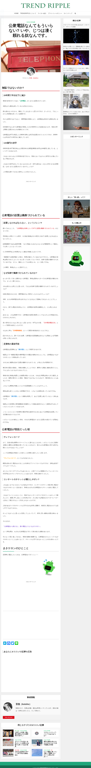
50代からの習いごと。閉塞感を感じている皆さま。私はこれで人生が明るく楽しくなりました (76, 47)
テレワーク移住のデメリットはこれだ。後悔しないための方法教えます (76, 69)
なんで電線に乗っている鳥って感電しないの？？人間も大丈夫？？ (51, 752)
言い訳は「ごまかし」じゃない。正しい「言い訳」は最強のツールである (76, 208)
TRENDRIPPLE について (28, 13)
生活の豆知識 (31, 22)
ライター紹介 (42, 13)
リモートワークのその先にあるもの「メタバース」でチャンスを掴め (76, 25)
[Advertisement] (31, 195)
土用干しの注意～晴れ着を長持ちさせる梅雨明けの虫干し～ (22, 734)
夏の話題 (17, 730)
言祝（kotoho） (34, 78)
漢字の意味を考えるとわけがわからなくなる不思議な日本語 (51, 743)
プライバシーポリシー (55, 13)
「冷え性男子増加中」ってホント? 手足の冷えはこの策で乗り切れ (76, 91)
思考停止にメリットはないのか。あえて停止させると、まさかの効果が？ (76, 112)
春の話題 (17, 749)
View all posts (8, 717)
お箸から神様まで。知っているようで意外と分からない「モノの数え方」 (76, 234)
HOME (16, 13)
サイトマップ (68, 13)
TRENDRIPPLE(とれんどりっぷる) (49, 765)
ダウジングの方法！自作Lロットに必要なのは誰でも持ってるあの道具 (22, 743)
